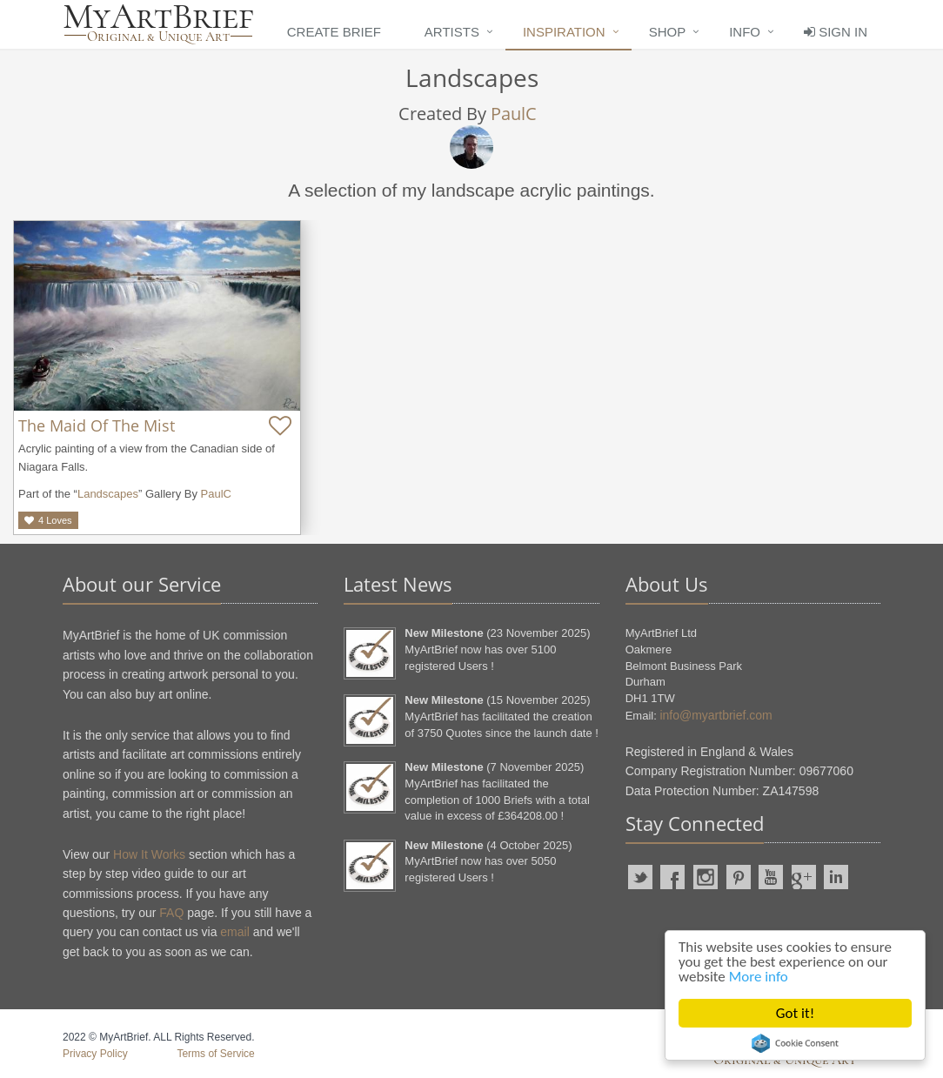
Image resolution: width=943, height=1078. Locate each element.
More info (758, 977)
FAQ (171, 913)
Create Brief (334, 31)
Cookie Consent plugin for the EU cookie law (795, 1043)
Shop (667, 31)
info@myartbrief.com (715, 715)
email (234, 932)
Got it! (795, 1013)
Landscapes (107, 493)
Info (744, 31)
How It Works (149, 854)
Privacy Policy (95, 1054)
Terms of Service (215, 1054)
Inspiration (564, 31)
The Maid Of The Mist (96, 425)
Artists (452, 31)
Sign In (835, 31)
